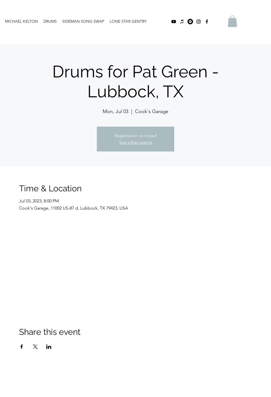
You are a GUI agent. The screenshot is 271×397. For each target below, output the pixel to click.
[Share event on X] (35, 346)
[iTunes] (182, 21)
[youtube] (173, 21)
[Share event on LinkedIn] (48, 346)
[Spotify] (190, 21)
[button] (232, 21)
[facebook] (207, 21)
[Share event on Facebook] (21, 346)
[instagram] (198, 21)
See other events (135, 142)
